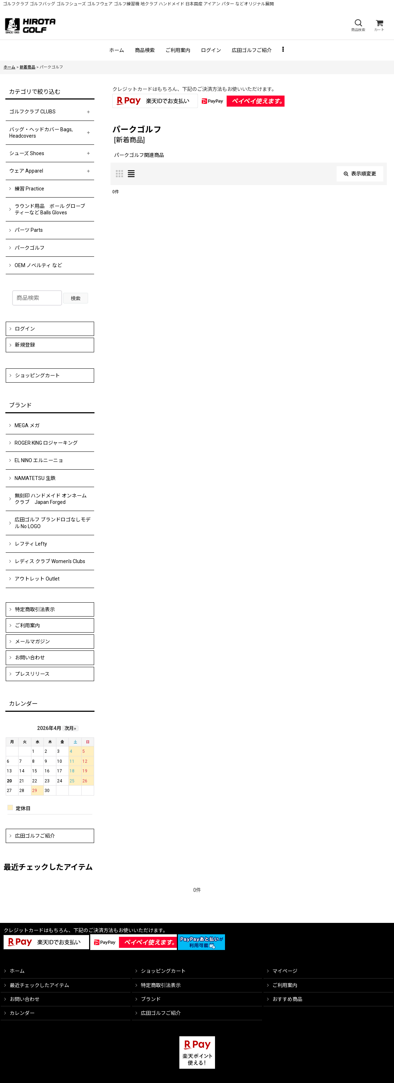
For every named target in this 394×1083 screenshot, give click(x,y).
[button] (358, 25)
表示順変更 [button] (360, 174)
